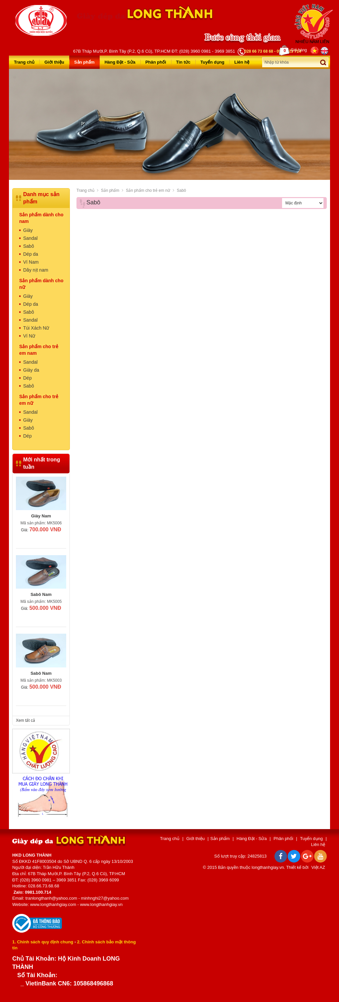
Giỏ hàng (293, 50)
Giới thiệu (54, 62)
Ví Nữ (29, 336)
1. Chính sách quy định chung (42, 941)
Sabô (181, 190)
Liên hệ (241, 62)
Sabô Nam (41, 594)
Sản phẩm (84, 62)
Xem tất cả (25, 720)
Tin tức (183, 62)
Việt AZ (318, 867)
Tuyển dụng (212, 62)
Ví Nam (31, 262)
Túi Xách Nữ (36, 328)
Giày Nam (41, 515)
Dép (27, 378)
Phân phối (155, 62)
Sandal (30, 238)
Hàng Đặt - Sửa (120, 62)
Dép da (30, 254)
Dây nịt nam (35, 270)
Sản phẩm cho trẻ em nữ (148, 190)
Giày (28, 230)
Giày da (31, 370)
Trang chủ (24, 62)
